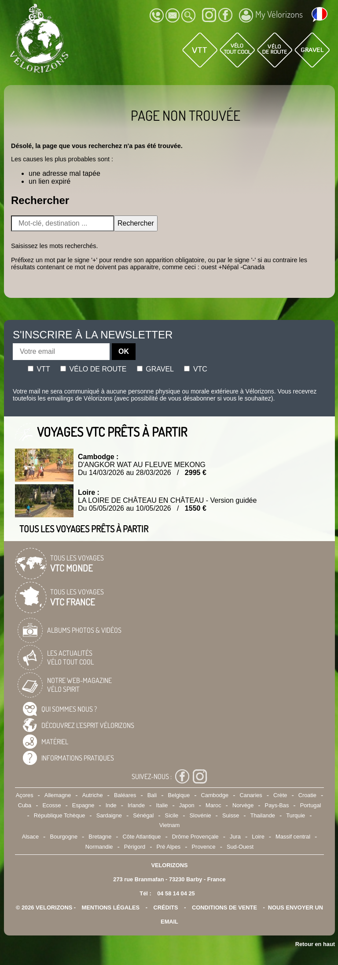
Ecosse (52, 805)
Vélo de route (93, 369)
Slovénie (200, 815)
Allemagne (57, 795)
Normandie (99, 846)
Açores (24, 795)
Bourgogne (63, 836)
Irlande (136, 805)
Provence (204, 846)
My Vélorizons (271, 15)
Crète (280, 795)
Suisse (230, 815)
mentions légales (111, 907)
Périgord (134, 846)
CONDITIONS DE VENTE (224, 907)
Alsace (30, 836)
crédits (165, 907)
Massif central (293, 836)
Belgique (179, 795)
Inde (111, 805)
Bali (152, 795)
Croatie (307, 795)
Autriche (92, 795)
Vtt (39, 369)
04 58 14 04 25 (176, 893)
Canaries (251, 795)
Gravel (155, 369)
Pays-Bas (277, 805)
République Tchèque (59, 815)
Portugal (310, 805)
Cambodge (215, 795)
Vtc (195, 369)
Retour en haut (315, 944)
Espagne (83, 805)
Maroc (213, 805)
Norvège (243, 805)
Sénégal (143, 815)
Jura (235, 836)
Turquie (295, 815)
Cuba (25, 805)
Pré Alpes (168, 846)
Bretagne (99, 836)
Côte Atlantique (142, 836)
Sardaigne (109, 815)
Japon (187, 805)
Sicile (172, 815)
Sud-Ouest (240, 846)
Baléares (125, 795)
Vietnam (169, 825)
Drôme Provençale (195, 836)
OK (123, 351)
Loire (258, 836)
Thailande (262, 815)
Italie (162, 805)
